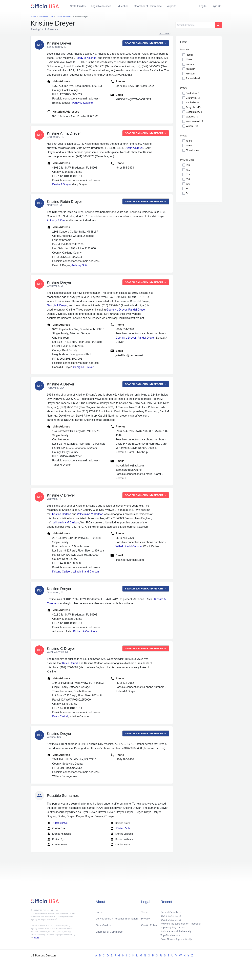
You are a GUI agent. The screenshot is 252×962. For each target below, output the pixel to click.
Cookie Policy (149, 924)
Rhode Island (193, 78)
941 (188, 193)
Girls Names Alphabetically (175, 930)
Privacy (145, 917)
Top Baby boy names (171, 926)
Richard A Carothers (85, 631)
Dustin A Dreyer (134, 148)
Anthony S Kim (56, 220)
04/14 (177, 914)
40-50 (189, 140)
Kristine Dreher (121, 828)
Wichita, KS (192, 126)
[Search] (195, 25)
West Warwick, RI (195, 121)
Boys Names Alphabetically (175, 938)
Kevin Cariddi (70, 663)
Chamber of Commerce (148, 6)
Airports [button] (171, 6)
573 (188, 174)
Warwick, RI (192, 116)
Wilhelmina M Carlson (90, 514)
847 (188, 188)
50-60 (189, 145)
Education (123, 6)
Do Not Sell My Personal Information (117, 917)
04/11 (177, 918)
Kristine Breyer (57, 823)
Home (99, 910)
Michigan (190, 68)
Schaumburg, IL (194, 111)
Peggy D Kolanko (86, 57)
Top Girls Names (169, 934)
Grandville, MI (193, 97)
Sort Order (164, 33)
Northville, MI (193, 102)
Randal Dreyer (136, 309)
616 (188, 179)
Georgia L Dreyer (57, 305)
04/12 (169, 918)
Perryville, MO (193, 107)
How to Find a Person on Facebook (180, 922)
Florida (189, 54)
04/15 (169, 914)
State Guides (78, 6)
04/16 (162, 914)
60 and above (193, 150)
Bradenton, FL (193, 93)
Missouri (190, 73)
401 (188, 169)
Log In (202, 6)
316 (188, 165)
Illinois (189, 59)
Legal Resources (101, 6)
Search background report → (145, 43)
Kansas (190, 64)
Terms (144, 910)
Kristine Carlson (61, 514)
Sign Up (216, 6)
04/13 (162, 918)
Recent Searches (169, 910)
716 (188, 183)
